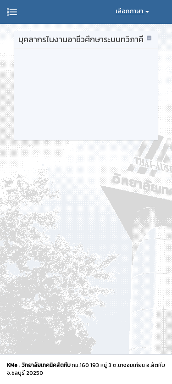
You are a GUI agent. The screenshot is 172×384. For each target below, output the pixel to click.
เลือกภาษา (132, 11)
